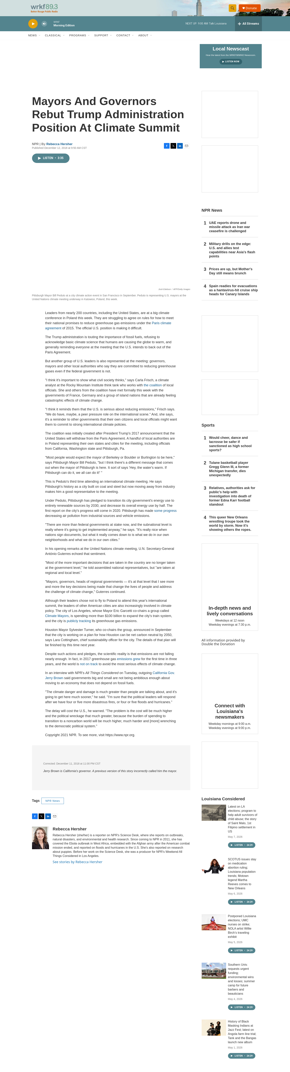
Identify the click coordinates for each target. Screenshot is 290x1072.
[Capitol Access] (230, 118)
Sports (208, 428)
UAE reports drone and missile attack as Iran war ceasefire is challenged (229, 230)
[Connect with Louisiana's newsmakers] (230, 679)
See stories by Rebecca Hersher (78, 865)
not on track (89, 668)
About (143, 39)
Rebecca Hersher (59, 147)
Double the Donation (218, 647)
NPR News (52, 804)
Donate (252, 10)
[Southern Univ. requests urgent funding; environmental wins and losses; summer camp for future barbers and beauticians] (214, 974)
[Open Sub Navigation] (39, 39)
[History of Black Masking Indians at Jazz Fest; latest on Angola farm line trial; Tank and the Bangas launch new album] (214, 1031)
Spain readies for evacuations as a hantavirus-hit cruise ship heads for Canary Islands (233, 294)
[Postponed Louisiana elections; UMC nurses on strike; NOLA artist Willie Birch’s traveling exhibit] (214, 926)
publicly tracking (79, 624)
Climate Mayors (57, 619)
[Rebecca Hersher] (40, 841)
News (32, 39)
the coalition (153, 389)
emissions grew (128, 662)
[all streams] (248, 27)
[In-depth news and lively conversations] (230, 575)
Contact (123, 39)
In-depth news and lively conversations (230, 614)
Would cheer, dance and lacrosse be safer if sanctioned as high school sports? (230, 447)
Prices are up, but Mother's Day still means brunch (231, 275)
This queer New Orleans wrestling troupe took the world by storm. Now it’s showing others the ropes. (230, 527)
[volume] (44, 27)
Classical (53, 39)
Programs (77, 39)
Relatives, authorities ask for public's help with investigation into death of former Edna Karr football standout (232, 500)
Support (101, 39)
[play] (33, 27)
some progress (165, 514)
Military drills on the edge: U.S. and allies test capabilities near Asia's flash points (232, 254)
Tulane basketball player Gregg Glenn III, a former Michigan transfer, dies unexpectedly (229, 473)
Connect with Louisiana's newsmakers (230, 714)
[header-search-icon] (233, 10)
